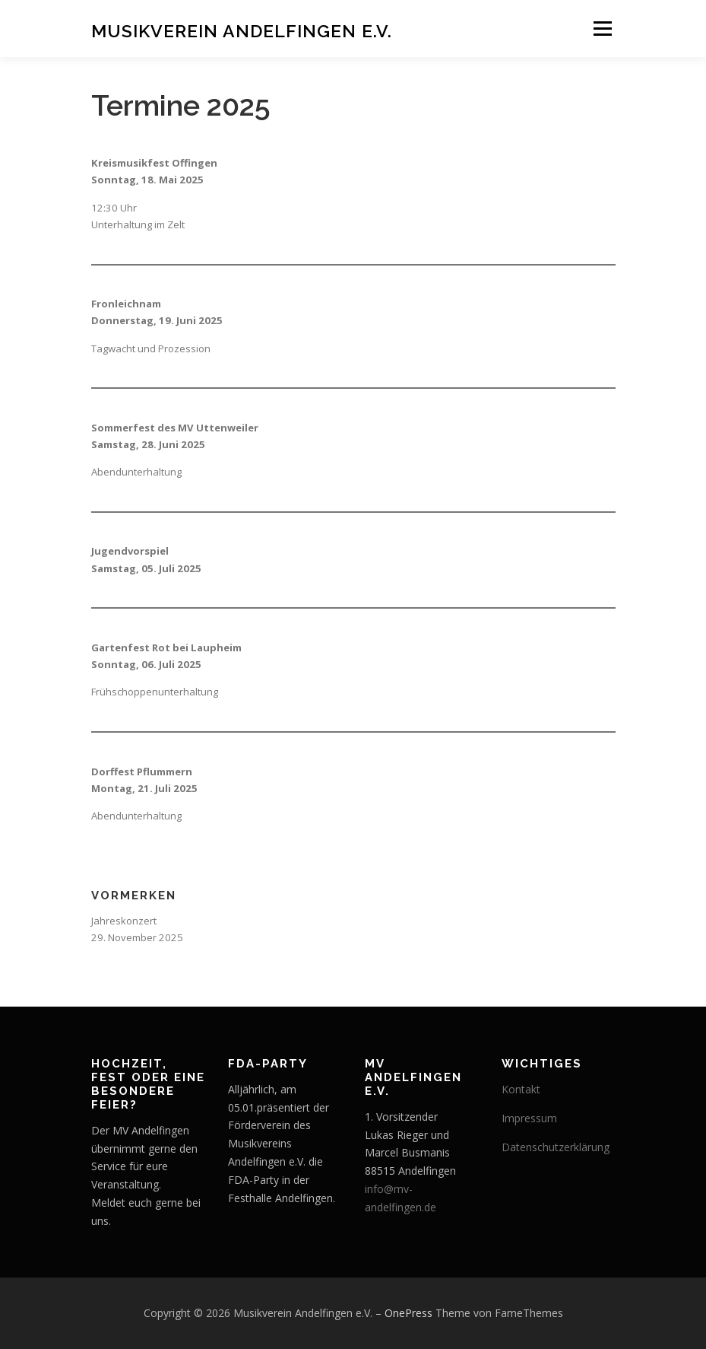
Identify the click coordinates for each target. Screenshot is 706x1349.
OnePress (408, 1313)
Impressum (529, 1118)
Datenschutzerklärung (555, 1147)
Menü (602, 28)
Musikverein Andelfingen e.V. (241, 30)
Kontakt (521, 1089)
